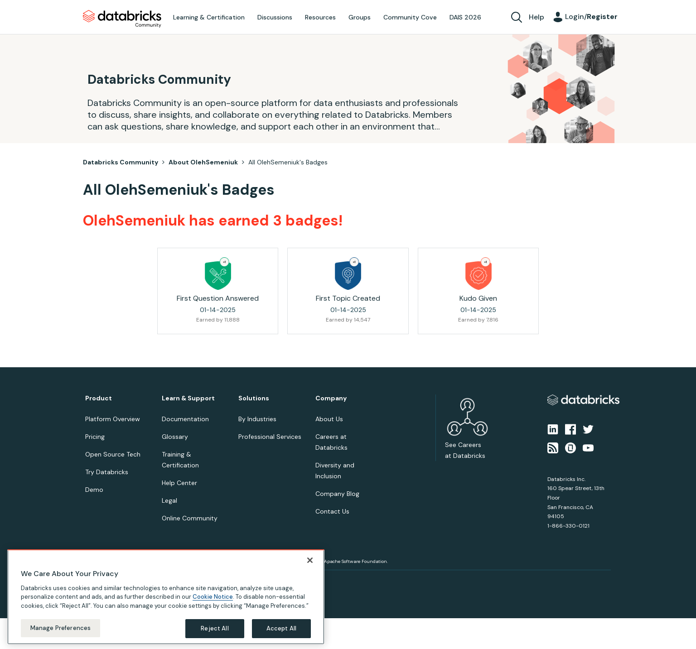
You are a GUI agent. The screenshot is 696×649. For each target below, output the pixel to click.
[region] (165, 596)
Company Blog (337, 494)
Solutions (253, 398)
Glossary (175, 437)
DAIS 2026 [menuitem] (465, 17)
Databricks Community (122, 19)
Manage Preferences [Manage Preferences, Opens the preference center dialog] (60, 628)
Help (536, 17)
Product (98, 398)
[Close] (310, 560)
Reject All (214, 628)
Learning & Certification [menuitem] (209, 17)
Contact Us (332, 511)
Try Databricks (106, 472)
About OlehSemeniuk (203, 162)
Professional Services (269, 437)
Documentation (185, 419)
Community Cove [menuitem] (410, 17)
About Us (329, 419)
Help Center (179, 483)
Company (331, 398)
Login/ (591, 16)
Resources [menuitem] (320, 17)
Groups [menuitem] (359, 17)
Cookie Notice (213, 597)
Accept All (281, 628)
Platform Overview (112, 419)
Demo (94, 490)
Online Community (190, 518)
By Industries (257, 419)
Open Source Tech (112, 454)
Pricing (95, 437)
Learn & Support (188, 398)
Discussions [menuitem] (274, 17)
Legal (169, 500)
